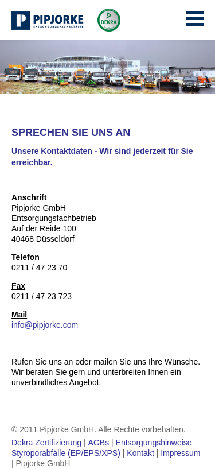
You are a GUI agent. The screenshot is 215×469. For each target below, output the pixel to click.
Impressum (180, 453)
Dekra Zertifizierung (46, 442)
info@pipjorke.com (44, 325)
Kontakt (140, 453)
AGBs (99, 442)
